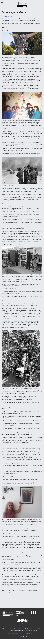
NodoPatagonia (19, 633)
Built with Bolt (33, 633)
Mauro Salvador (8, 16)
